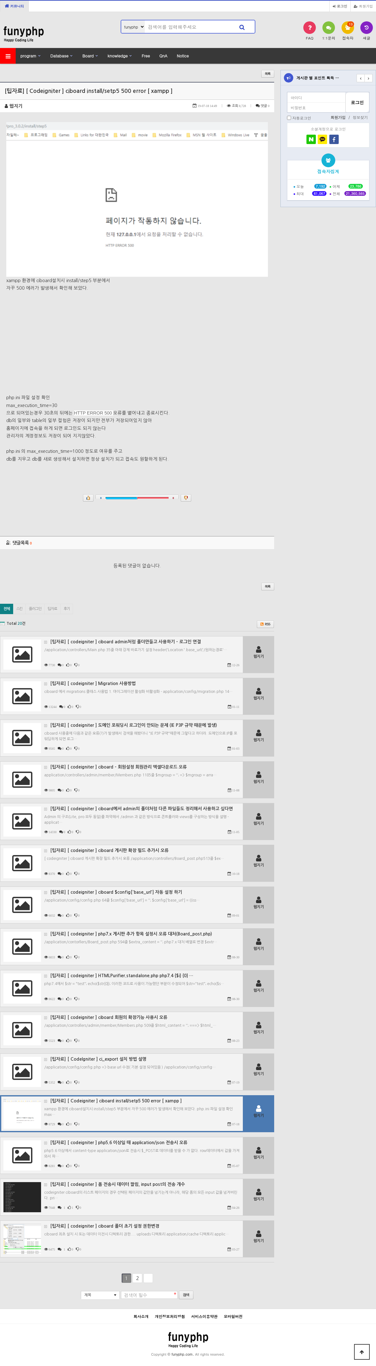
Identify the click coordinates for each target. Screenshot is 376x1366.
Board (88, 56)
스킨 (19, 609)
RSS (265, 624)
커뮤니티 (14, 5)
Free (146, 56)
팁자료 (52, 609)
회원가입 (363, 5)
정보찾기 (360, 117)
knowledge (117, 56)
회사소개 (141, 1316)
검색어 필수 (135, 1295)
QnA (163, 56)
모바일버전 (233, 1316)
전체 (6, 609)
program (28, 56)
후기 (67, 609)
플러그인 (35, 609)
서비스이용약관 (204, 1316)
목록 (267, 74)
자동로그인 (301, 118)
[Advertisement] (137, 339)
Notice (183, 56)
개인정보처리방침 (170, 1316)
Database (59, 56)
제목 (87, 1295)
